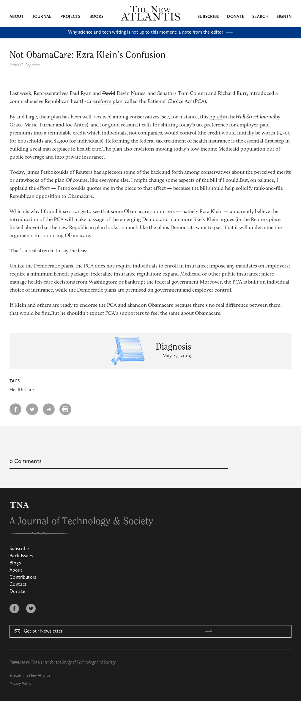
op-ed (216, 117)
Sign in (284, 17)
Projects (70, 17)
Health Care (22, 390)
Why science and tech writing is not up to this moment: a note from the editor (150, 32)
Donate (235, 17)
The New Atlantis (36, 675)
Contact (18, 584)
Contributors (23, 577)
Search (260, 17)
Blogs (15, 563)
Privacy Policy (20, 684)
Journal (42, 17)
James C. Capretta (25, 65)
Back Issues (21, 556)
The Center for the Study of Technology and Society (73, 662)
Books (96, 17)
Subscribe (208, 17)
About (17, 17)
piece (110, 172)
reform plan (109, 101)
